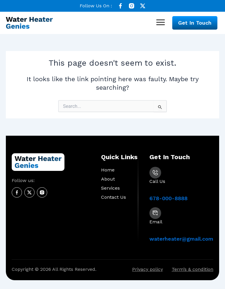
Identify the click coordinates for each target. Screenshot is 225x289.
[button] (160, 23)
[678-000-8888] (155, 172)
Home (108, 170)
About (108, 179)
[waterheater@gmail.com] (155, 213)
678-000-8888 (168, 198)
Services (110, 188)
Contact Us (113, 197)
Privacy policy (147, 269)
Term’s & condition (192, 269)
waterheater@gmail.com (181, 239)
